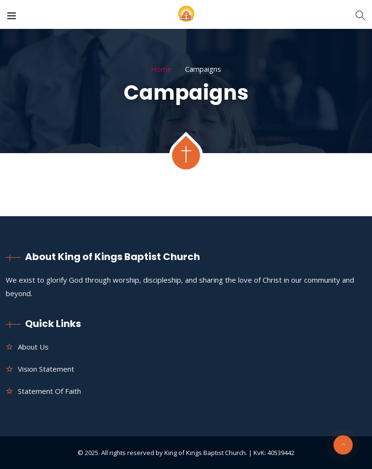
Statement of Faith (49, 391)
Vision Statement (46, 369)
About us (33, 347)
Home (161, 69)
